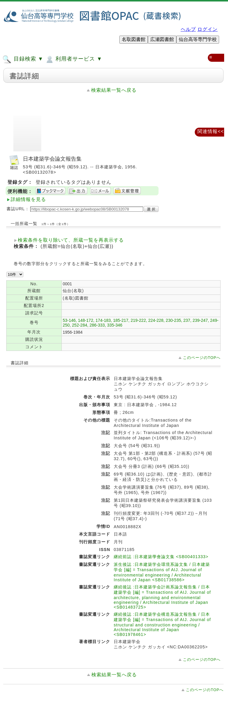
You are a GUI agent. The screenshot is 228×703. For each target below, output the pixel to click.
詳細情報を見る (28, 199)
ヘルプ (188, 29)
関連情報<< (210, 131)
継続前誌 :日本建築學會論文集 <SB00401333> (161, 556)
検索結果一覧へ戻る (114, 90)
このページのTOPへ (202, 357)
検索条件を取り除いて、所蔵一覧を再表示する (71, 240)
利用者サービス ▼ (73, 59)
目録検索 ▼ (22, 59)
